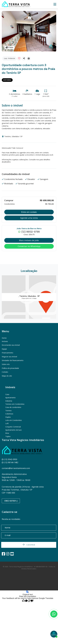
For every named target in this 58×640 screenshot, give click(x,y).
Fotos (9, 47)
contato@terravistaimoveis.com (16, 468)
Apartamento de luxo (13, 430)
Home (4, 338)
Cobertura (9, 414)
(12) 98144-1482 (10, 462)
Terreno (8, 410)
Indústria (8, 401)
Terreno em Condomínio (14, 404)
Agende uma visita (29, 218)
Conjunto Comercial (13, 427)
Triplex (7, 436)
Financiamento (7, 353)
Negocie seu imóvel (9, 356)
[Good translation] (25, 601)
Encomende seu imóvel (11, 345)
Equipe (4, 349)
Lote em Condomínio (13, 420)
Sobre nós (6, 364)
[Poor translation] (30, 601)
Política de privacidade (10, 368)
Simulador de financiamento (12, 360)
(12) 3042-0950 (9, 459)
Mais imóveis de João (29, 240)
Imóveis (5, 341)
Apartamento (10, 397)
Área (7, 433)
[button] (29, 58)
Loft (7, 423)
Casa (7, 394)
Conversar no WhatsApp (29, 246)
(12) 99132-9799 (29, 231)
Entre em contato (29, 212)
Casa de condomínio (13, 407)
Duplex (8, 417)
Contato (5, 372)
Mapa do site (7, 376)
